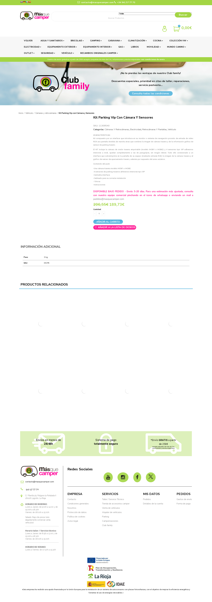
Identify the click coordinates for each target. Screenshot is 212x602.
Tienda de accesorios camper (116, 503)
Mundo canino (175, 47)
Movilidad (153, 47)
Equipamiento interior (96, 47)
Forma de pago (184, 503)
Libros (135, 47)
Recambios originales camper (98, 53)
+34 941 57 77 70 (124, 2)
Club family (107, 525)
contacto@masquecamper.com (95, 2)
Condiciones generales (78, 503)
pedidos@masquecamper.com (108, 199)
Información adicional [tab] (41, 247)
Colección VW (177, 40)
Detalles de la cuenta (153, 503)
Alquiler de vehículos (112, 512)
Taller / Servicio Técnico (113, 499)
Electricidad (31, 47)
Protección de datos (77, 512)
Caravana (114, 40)
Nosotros (71, 507)
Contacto (71, 499)
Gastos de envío (184, 499)
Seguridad (47, 53)
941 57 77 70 (30, 489)
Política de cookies (76, 516)
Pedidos (147, 499)
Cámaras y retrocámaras (46, 113)
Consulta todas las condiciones (150, 93)
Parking (106, 516)
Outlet (28, 53)
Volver (28, 40)
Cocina (157, 40)
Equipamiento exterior (61, 47)
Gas (120, 47)
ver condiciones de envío (153, 59)
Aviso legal (72, 521)
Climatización (136, 40)
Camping (95, 40)
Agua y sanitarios (52, 40)
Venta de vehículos (111, 507)
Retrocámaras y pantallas (154, 129)
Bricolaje (76, 40)
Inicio (21, 113)
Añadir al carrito (108, 221)
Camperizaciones (110, 521)
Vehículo (67, 53)
